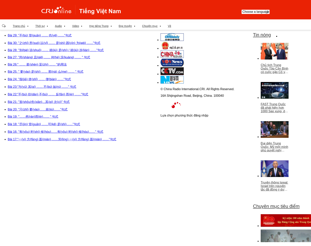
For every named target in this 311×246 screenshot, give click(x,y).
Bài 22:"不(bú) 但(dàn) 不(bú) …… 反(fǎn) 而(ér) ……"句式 (48, 94)
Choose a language (256, 12)
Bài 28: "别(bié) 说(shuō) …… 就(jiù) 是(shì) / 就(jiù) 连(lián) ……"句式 (56, 50)
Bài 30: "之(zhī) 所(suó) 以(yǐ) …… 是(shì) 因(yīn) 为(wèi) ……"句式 (54, 43)
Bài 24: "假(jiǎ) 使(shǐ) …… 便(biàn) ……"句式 (39, 79)
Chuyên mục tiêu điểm (276, 206)
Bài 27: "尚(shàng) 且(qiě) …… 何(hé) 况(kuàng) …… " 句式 (49, 57)
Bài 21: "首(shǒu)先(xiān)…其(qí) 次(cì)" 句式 (39, 102)
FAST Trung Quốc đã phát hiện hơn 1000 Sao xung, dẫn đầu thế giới (274, 108)
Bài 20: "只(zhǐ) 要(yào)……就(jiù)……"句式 (37, 109)
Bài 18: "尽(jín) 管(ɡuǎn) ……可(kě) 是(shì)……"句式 (44, 124)
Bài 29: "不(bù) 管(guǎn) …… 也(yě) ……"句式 (40, 35)
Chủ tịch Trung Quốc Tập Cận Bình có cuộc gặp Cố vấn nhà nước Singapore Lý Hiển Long (275, 68)
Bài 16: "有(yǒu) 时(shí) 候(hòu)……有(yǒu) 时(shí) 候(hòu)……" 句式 (55, 131)
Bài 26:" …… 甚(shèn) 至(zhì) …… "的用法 (37, 64)
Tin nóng (262, 34)
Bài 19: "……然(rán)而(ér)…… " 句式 (33, 116)
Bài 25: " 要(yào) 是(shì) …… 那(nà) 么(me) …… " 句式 (45, 71)
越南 (81, 10)
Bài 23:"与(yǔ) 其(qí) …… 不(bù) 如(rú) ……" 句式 (42, 86)
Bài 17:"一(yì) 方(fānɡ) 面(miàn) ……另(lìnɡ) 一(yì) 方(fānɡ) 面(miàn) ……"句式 (62, 139)
